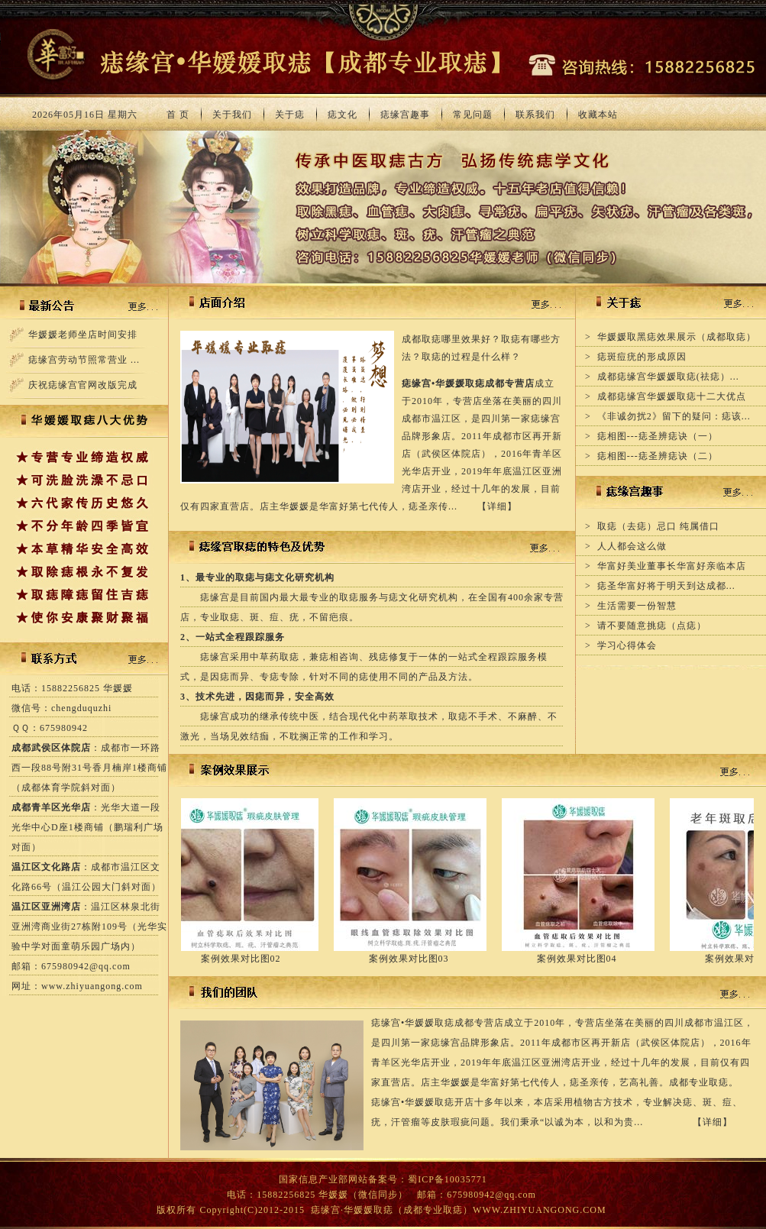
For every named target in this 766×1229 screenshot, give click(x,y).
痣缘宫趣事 (405, 114)
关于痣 (290, 114)
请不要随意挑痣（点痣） (651, 625)
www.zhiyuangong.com (92, 986)
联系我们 (535, 114)
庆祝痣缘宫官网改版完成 (82, 385)
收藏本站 (598, 114)
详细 (497, 506)
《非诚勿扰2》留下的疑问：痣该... (674, 416)
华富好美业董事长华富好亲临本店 (671, 566)
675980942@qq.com (86, 966)
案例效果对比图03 (417, 958)
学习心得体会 (627, 645)
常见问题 (473, 114)
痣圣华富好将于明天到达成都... (666, 586)
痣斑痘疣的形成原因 (642, 356)
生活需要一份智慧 (637, 605)
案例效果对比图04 (585, 958)
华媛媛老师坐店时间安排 (82, 334)
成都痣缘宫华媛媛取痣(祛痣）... (668, 376)
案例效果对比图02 (249, 958)
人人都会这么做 (632, 546)
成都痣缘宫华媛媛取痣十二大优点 (671, 396)
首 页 (177, 114)
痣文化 (342, 114)
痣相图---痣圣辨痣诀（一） (657, 436)
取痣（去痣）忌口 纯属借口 (658, 526)
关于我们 (232, 114)
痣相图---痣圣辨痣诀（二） (657, 456)
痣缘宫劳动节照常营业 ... (84, 359)
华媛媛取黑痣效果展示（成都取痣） (676, 337)
